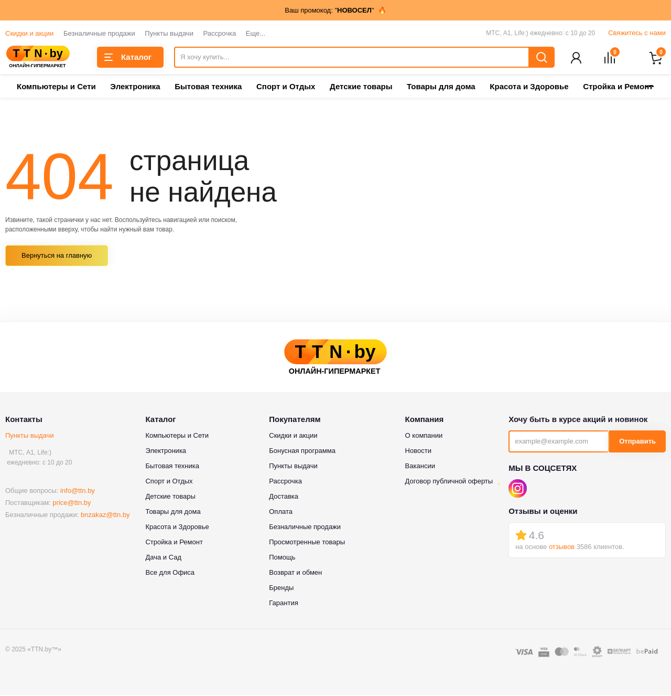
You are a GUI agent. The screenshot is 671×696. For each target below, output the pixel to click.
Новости (418, 451)
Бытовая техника (208, 87)
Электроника (135, 87)
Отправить (637, 442)
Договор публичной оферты (449, 482)
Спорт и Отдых (285, 87)
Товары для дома (441, 87)
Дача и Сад (163, 558)
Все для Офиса (169, 573)
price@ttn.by (71, 504)
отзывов (562, 548)
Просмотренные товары (307, 542)
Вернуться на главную (56, 256)
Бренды (281, 588)
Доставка (283, 497)
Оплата (281, 512)
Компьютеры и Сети (56, 87)
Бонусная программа (302, 451)
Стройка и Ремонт (173, 542)
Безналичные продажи (99, 33)
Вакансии (420, 466)
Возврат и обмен (295, 573)
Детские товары (361, 87)
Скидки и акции (29, 33)
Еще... (255, 33)
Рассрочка (219, 33)
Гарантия (283, 603)
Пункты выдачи (169, 33)
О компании (424, 436)
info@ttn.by (77, 491)
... (649, 84)
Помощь (282, 558)
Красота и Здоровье (529, 87)
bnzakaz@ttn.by (105, 516)
